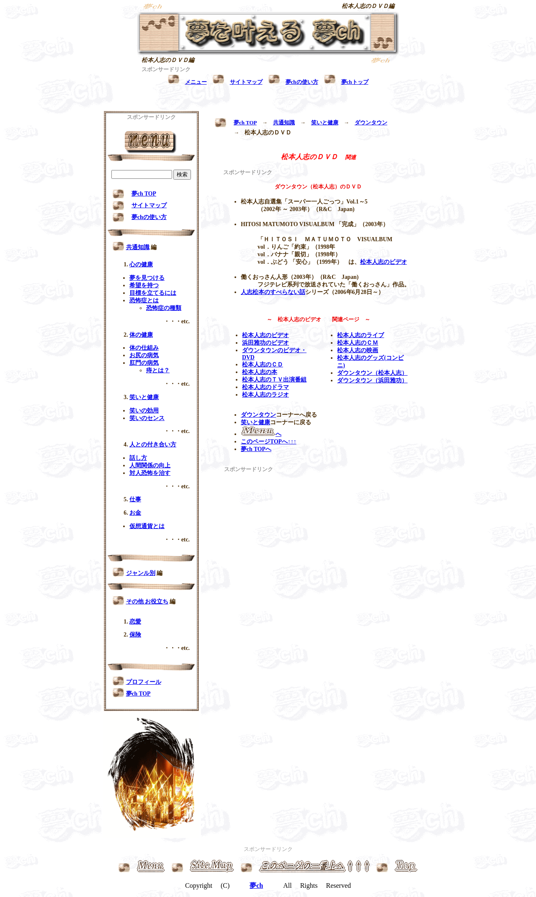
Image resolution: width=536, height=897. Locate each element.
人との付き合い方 (152, 444)
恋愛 (135, 622)
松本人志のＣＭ (357, 343)
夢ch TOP (245, 122)
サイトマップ (149, 205)
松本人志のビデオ (383, 262)
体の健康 (141, 335)
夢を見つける (147, 278)
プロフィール (143, 682)
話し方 (138, 458)
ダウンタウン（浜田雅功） (372, 380)
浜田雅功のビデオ (265, 343)
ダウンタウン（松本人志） (372, 373)
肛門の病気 (144, 363)
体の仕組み (144, 348)
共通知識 (284, 122)
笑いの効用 (144, 410)
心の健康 (141, 264)
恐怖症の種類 (163, 308)
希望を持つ (144, 285)
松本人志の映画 (357, 350)
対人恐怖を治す (149, 473)
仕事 (135, 499)
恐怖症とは (144, 300)
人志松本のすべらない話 (273, 292)
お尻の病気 (144, 355)
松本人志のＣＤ (262, 364)
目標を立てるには (152, 293)
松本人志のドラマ (265, 387)
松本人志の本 (259, 372)
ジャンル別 (140, 573)
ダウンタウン (371, 122)
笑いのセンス (147, 418)
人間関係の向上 (149, 465)
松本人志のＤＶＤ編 (368, 6)
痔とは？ (158, 370)
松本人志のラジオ (265, 395)
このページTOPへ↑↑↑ (268, 441)
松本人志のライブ (360, 335)
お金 (135, 513)
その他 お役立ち (147, 601)
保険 (135, 635)
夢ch (256, 885)
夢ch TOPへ (256, 449)
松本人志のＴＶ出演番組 (274, 379)
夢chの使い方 (149, 217)
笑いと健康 (324, 122)
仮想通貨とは (147, 526)
